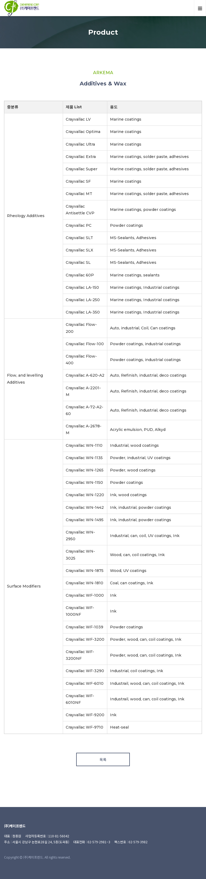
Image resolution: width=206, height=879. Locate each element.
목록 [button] (103, 759)
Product (103, 32)
